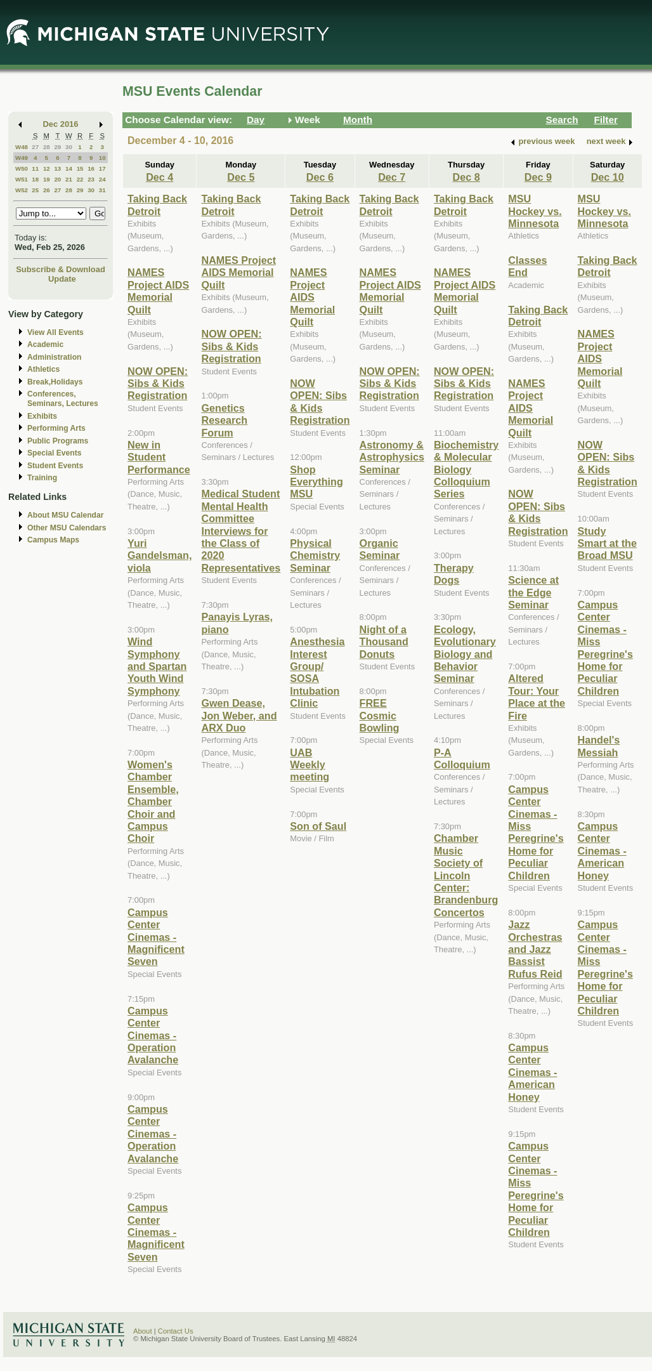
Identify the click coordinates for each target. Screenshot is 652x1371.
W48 (21, 146)
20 (57, 179)
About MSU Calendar (65, 515)
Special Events (54, 453)
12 (46, 168)
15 (80, 168)
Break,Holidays (55, 381)
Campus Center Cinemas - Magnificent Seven (156, 937)
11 (35, 168)
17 (102, 168)
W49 (21, 157)
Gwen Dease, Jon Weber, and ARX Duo (239, 715)
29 (57, 146)
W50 (21, 168)
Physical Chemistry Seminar (315, 555)
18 (35, 179)
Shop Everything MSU (316, 482)
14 (68, 168)
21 (68, 179)
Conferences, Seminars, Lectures (62, 399)
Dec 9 (538, 177)
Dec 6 (320, 177)
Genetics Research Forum (224, 420)
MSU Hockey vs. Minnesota (534, 211)
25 (35, 190)
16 (91, 168)
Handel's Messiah (599, 746)
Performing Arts (56, 428)
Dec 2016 (61, 124)
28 (46, 146)
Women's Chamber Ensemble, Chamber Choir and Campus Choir (153, 801)
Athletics (43, 369)
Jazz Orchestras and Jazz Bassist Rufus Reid (535, 949)
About (142, 1331)
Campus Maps (53, 539)
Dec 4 (159, 177)
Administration (54, 357)
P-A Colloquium (462, 758)
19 (46, 179)
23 (91, 179)
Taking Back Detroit (157, 204)
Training (42, 477)
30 (68, 146)
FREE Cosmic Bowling (380, 715)
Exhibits (42, 416)
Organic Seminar (380, 549)
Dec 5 (240, 177)
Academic (45, 344)
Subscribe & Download (60, 269)
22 (80, 179)
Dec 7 (391, 177)
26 (46, 190)
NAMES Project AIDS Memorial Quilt (158, 290)
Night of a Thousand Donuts (384, 642)
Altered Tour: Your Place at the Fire (536, 696)
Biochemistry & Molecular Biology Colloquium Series (466, 469)
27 (35, 146)
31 (102, 190)
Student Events (55, 465)
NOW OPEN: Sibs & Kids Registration (157, 383)
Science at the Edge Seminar (533, 592)
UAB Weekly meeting (309, 765)
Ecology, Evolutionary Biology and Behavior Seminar (465, 654)
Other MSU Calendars (67, 527)
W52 (21, 190)
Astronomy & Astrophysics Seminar (392, 457)
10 (102, 157)
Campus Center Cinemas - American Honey (532, 1072)
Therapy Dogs (454, 574)
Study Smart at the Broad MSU (607, 543)
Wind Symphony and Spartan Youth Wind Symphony (156, 666)
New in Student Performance (158, 457)
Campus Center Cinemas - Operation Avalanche (152, 1035)
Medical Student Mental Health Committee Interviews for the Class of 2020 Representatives (240, 530)
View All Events (55, 332)
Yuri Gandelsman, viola (159, 555)
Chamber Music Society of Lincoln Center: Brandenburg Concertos (466, 874)
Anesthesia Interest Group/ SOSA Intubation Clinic (317, 672)
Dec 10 (607, 177)
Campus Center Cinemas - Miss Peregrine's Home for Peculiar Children (535, 832)
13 (57, 168)
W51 (21, 179)
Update (62, 279)
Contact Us (175, 1331)
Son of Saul (318, 826)
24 (102, 179)
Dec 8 (466, 177)
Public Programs (57, 440)
